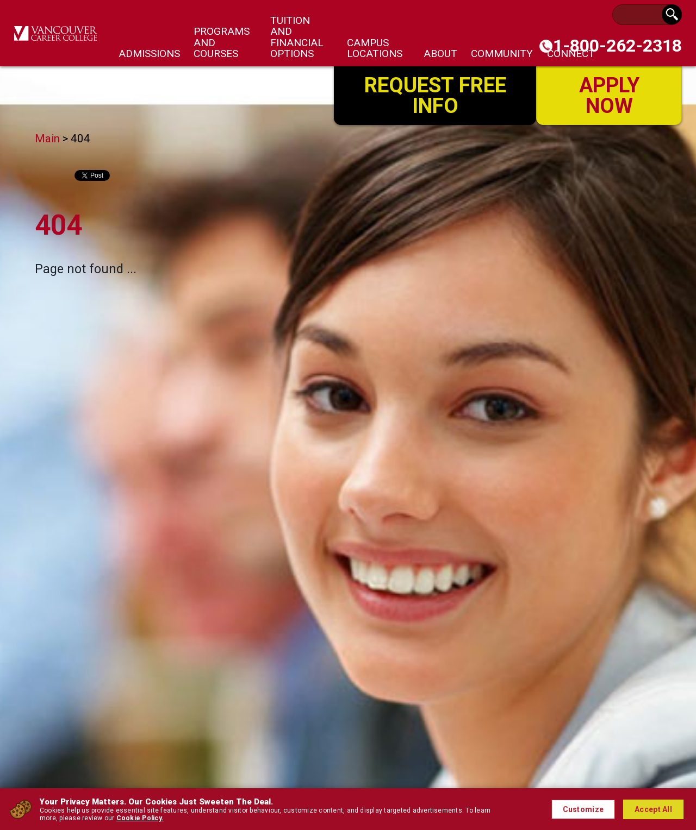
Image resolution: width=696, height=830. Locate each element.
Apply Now (609, 94)
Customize (583, 809)
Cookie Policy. (140, 818)
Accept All (653, 809)
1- (617, 45)
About (440, 53)
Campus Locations (374, 48)
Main (47, 138)
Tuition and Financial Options (297, 37)
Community (502, 53)
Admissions (149, 53)
